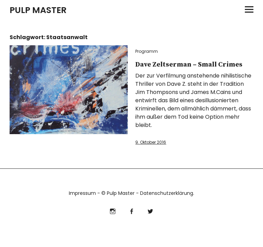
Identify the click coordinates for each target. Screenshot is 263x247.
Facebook (131, 210)
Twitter (150, 210)
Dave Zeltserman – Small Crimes (188, 64)
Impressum (82, 193)
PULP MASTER (38, 10)
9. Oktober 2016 (150, 142)
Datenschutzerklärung (166, 193)
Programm (146, 51)
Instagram (112, 210)
